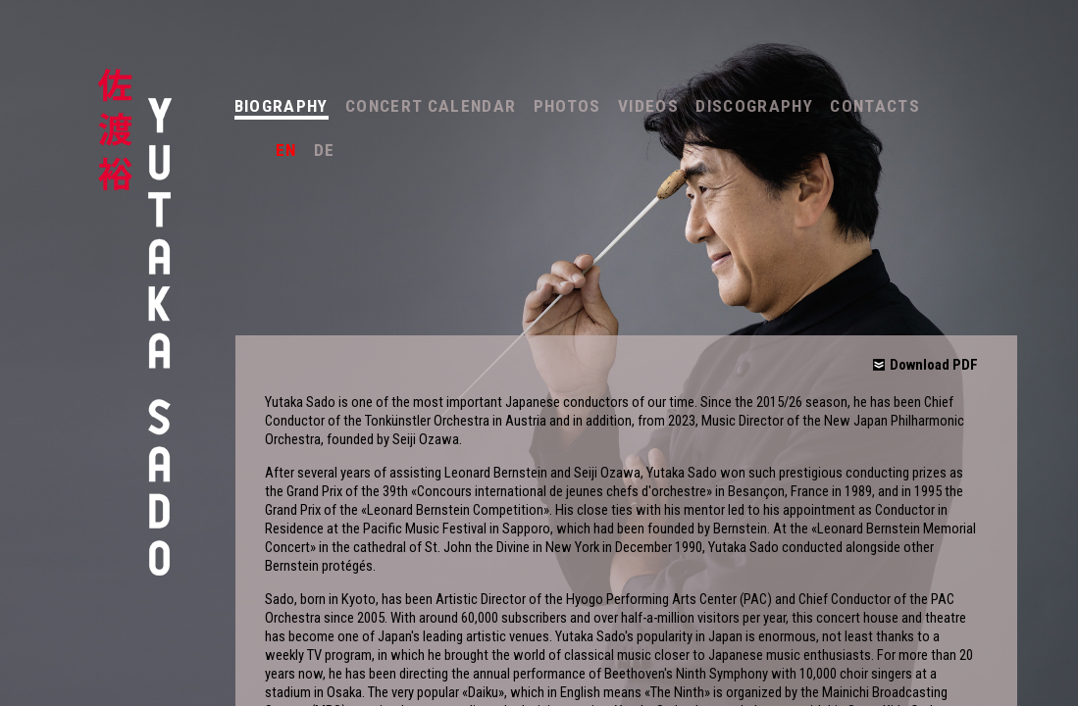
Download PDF (934, 365)
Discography (754, 106)
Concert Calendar (430, 106)
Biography (281, 106)
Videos (648, 106)
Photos (567, 106)
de (324, 150)
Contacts (875, 106)
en (286, 150)
